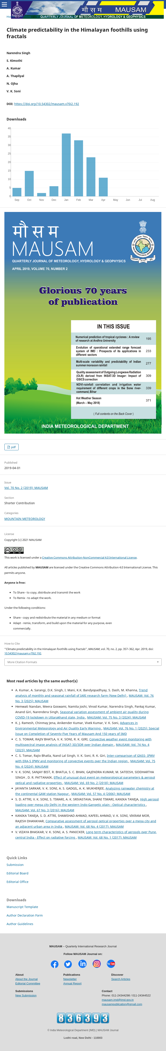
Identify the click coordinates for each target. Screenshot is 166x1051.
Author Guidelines (20, 924)
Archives (25, 17)
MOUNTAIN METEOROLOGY (24, 519)
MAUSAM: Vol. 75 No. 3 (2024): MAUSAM (116, 717)
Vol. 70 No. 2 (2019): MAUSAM (56, 17)
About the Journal (26, 979)
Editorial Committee (27, 983)
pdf (13, 447)
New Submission (26, 995)
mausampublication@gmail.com (122, 1004)
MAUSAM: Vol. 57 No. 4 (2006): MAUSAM (100, 794)
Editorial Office (17, 882)
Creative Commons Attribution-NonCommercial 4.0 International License (89, 557)
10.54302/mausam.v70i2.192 (22, 653)
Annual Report (72, 983)
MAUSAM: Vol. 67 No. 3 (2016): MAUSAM (44, 810)
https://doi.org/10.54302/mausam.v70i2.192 (46, 104)
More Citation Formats (22, 662)
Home (11, 17)
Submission (15, 865)
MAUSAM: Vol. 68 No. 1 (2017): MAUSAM (107, 837)
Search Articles (120, 979)
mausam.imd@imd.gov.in (118, 999)
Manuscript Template (22, 907)
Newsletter (70, 979)
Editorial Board (17, 873)
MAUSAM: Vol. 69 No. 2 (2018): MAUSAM (93, 783)
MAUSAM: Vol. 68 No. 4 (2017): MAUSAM (94, 826)
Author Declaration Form (25, 915)
